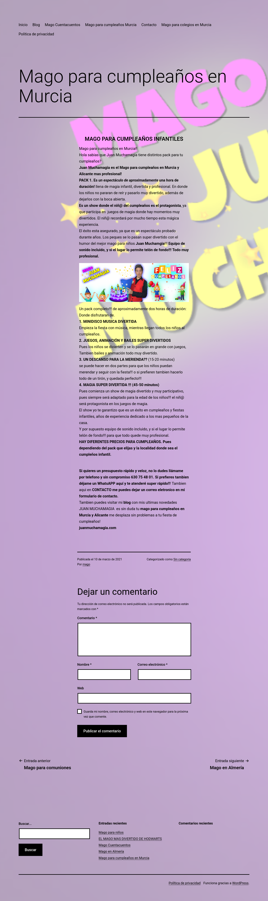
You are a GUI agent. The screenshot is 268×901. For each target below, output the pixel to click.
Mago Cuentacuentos (62, 25)
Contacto (149, 25)
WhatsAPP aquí (110, 483)
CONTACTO (102, 490)
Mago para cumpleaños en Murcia (124, 858)
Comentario (87, 618)
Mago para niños (111, 832)
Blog (36, 25)
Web (80, 688)
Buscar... (25, 824)
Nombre (84, 664)
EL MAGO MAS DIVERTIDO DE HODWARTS (130, 839)
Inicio (23, 25)
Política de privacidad (36, 34)
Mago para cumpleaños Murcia (110, 25)
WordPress (240, 883)
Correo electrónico (153, 664)
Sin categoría (182, 559)
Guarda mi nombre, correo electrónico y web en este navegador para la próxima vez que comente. (136, 714)
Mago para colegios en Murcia (186, 25)
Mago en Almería (111, 851)
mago (86, 564)
